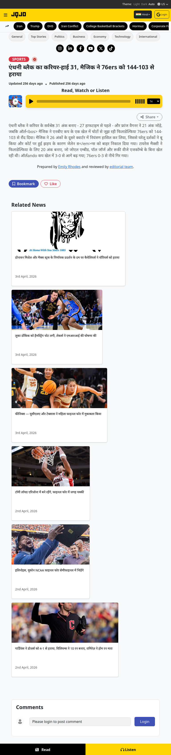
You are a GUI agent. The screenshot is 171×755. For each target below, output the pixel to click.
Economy (100, 37)
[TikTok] (111, 48)
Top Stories (38, 37)
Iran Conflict (69, 26)
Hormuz (138, 26)
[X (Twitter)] (101, 48)
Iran (19, 26)
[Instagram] (60, 48)
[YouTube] (90, 48)
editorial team (121, 166)
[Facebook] (80, 48)
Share (148, 117)
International (148, 37)
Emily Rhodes (69, 166)
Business (79, 37)
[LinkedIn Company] (70, 48)
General (17, 37)
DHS (50, 26)
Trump (34, 26)
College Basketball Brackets (105, 26)
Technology (122, 37)
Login (162, 14)
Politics (59, 37)
